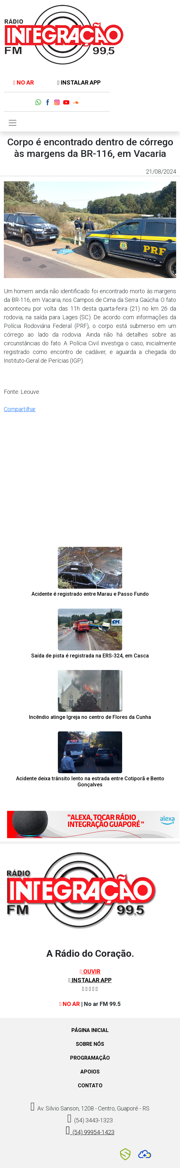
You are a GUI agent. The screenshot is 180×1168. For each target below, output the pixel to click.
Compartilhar (20, 409)
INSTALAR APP (79, 82)
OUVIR (90, 971)
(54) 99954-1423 (90, 1130)
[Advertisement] (90, 493)
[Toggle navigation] (12, 123)
